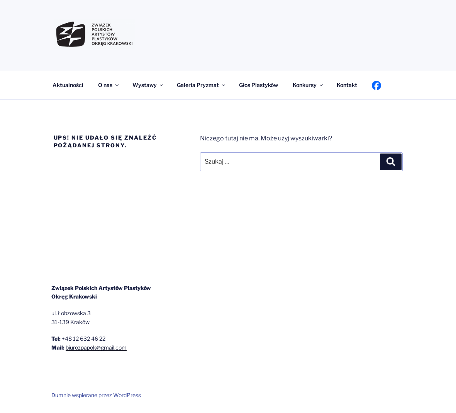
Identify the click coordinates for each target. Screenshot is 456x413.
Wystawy (148, 85)
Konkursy (308, 85)
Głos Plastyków (258, 85)
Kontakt (347, 85)
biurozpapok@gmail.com (96, 347)
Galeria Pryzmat (201, 85)
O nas (109, 85)
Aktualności (68, 85)
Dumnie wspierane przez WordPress (96, 395)
